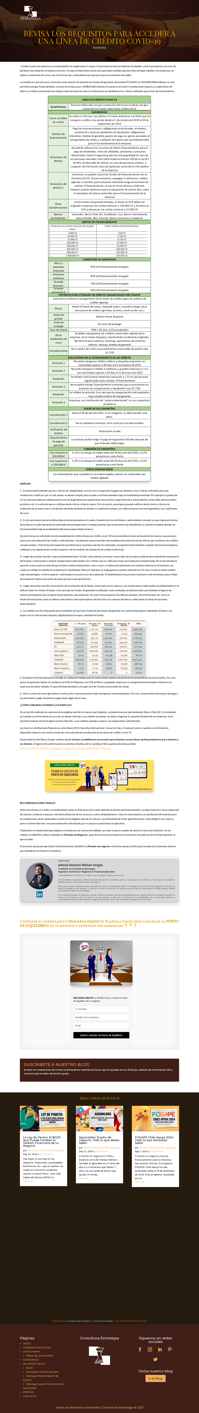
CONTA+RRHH (96, 13)
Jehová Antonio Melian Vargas (44, 1150)
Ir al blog (155, 1378)
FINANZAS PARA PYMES (72, 13)
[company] (101, 1017)
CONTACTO (173, 13)
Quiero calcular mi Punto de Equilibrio (101, 1035)
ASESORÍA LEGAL (117, 13)
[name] (101, 1009)
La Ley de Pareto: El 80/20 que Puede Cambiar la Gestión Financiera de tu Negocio (42, 1142)
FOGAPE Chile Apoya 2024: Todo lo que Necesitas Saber (154, 1140)
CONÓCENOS (51, 13)
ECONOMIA (99, 47)
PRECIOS (160, 13)
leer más (28, 1181)
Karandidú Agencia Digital (79, 1321)
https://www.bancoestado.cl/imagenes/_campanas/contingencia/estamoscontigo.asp (65, 748)
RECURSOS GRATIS (141, 13)
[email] (101, 1025)
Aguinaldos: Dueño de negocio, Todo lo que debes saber (99, 1140)
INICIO (39, 13)
